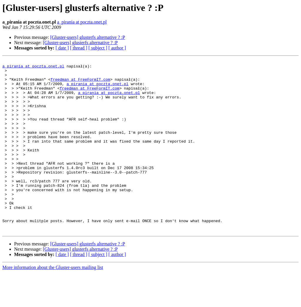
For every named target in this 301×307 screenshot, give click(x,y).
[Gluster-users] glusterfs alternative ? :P (87, 37)
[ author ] (117, 47)
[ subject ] (97, 47)
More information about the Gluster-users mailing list (52, 301)
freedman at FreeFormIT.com (80, 83)
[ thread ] (78, 47)
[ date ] (62, 47)
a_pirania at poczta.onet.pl (82, 21)
